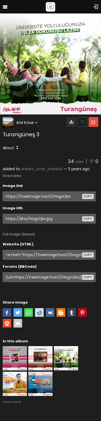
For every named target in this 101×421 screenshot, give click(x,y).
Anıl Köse (26, 122)
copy (88, 196)
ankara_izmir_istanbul (41, 169)
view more (12, 401)
